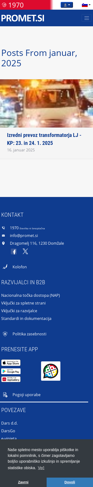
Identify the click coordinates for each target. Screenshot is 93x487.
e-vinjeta (9, 438)
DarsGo (8, 430)
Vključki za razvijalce (19, 310)
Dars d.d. (9, 423)
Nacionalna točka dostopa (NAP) (30, 295)
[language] (85, 4)
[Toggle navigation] (87, 18)
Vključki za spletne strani (23, 303)
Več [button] (41, 468)
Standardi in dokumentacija (26, 318)
